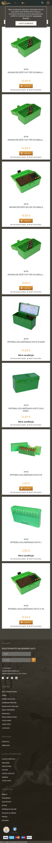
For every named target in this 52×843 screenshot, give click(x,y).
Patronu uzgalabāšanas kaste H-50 (26, 609)
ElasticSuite (23, 842)
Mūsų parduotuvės (9, 717)
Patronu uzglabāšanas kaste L (26, 542)
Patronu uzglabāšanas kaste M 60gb (26, 342)
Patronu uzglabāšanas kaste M (26, 475)
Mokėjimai (5, 763)
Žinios (4, 695)
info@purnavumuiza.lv (10, 671)
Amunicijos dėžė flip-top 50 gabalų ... (26, 72)
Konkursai (6, 713)
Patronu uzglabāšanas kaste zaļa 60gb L (26, 409)
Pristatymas (6, 766)
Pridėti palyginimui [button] (34, 90)
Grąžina (5, 777)
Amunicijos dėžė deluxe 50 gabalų (26, 207)
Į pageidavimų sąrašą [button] (18, 90)
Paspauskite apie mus (10, 706)
